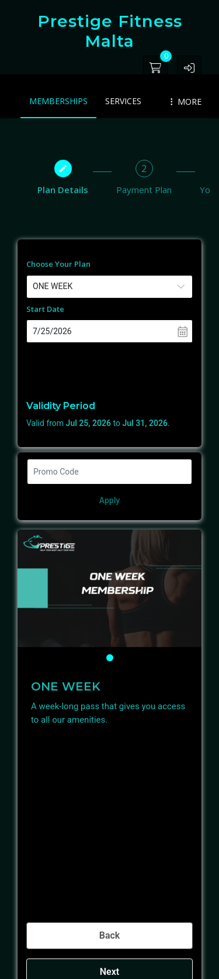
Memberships (58, 101)
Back (109, 935)
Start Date (45, 309)
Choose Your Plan (58, 264)
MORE (186, 101)
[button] (189, 68)
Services (123, 101)
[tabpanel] (109, 588)
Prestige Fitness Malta (109, 31)
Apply (109, 500)
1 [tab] (109, 657)
